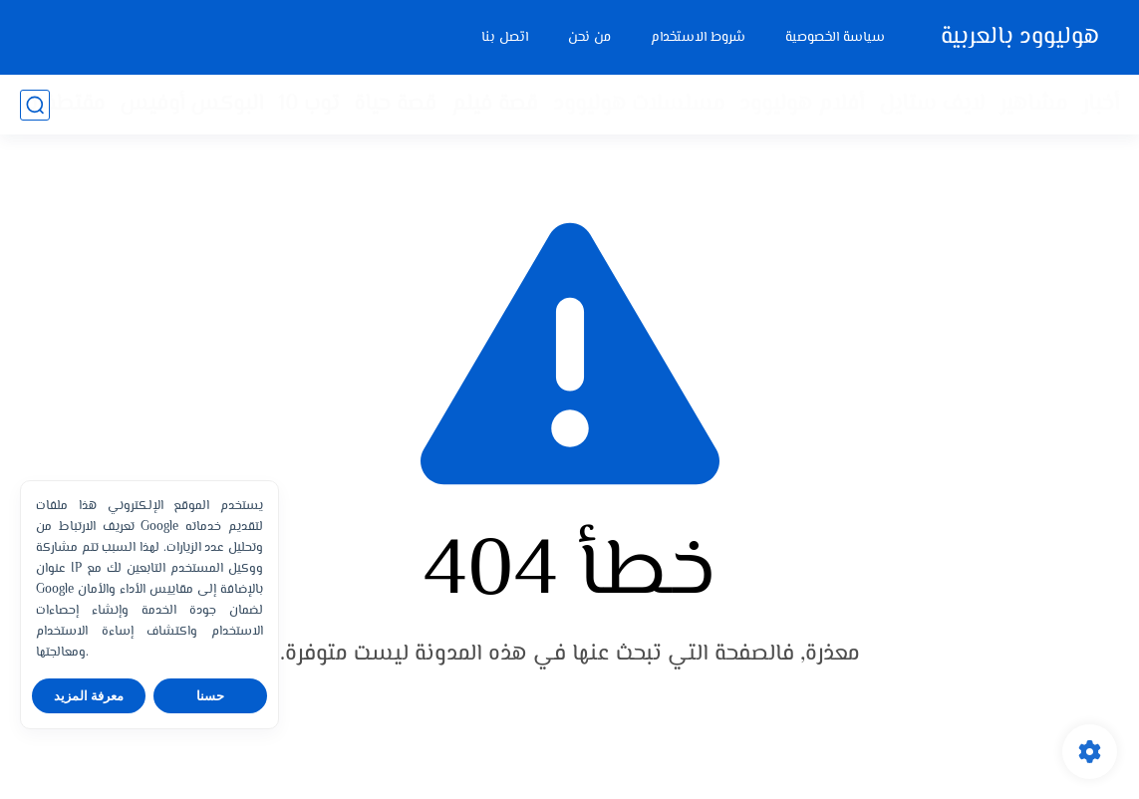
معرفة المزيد (89, 695)
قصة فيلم (494, 105)
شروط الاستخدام (698, 38)
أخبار (1100, 105)
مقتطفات (63, 105)
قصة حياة (395, 105)
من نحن (589, 38)
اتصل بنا (504, 38)
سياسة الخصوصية (835, 38)
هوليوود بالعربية (1020, 37)
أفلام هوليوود (801, 105)
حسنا (210, 695)
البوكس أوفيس (191, 105)
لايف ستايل (932, 105)
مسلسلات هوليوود (638, 105)
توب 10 (308, 105)
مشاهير (1033, 105)
